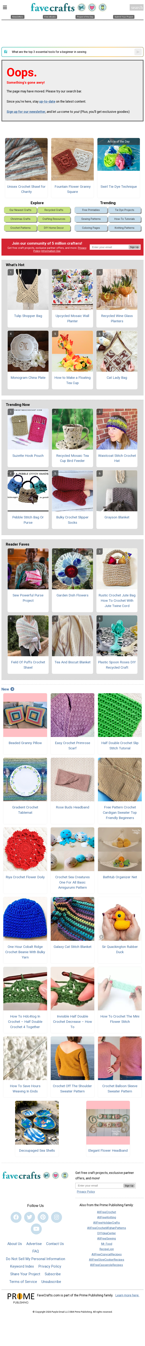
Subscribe (53, 1274)
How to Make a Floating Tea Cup (72, 380)
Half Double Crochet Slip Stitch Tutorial (120, 745)
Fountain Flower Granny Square (73, 189)
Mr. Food (106, 1244)
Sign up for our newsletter (26, 112)
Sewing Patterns (91, 219)
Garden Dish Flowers (72, 595)
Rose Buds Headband (72, 807)
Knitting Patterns (124, 227)
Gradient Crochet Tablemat (25, 810)
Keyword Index (22, 1266)
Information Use (51, 251)
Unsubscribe (51, 1281)
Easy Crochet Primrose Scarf (72, 745)
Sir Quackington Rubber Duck (120, 949)
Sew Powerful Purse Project (28, 598)
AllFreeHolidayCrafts (106, 1222)
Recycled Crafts (54, 210)
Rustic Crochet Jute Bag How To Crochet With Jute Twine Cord (117, 600)
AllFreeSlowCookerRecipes (106, 1259)
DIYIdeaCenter (106, 1233)
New (7, 689)
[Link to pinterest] (43, 1217)
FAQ (35, 1251)
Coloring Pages (91, 227)
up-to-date (47, 101)
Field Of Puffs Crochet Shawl (28, 665)
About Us (14, 1244)
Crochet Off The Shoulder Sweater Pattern (72, 1088)
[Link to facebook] (16, 1217)
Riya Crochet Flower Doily (25, 877)
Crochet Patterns (20, 227)
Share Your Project (25, 1274)
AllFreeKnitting (106, 1217)
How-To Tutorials (124, 219)
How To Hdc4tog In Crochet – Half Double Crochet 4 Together (25, 1021)
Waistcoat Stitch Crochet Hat (117, 458)
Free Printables (91, 210)
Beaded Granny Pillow (25, 743)
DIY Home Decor (54, 227)
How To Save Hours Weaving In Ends (25, 1088)
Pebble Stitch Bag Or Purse (28, 520)
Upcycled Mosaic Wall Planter (72, 318)
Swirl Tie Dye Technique (118, 186)
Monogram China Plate (28, 378)
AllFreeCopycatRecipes (107, 1254)
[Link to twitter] (29, 1217)
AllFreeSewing (106, 1238)
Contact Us (55, 1244)
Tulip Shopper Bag (28, 316)
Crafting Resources (53, 219)
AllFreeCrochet (106, 1212)
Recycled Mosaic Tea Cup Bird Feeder (72, 458)
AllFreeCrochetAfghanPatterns (106, 1228)
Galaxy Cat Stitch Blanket (72, 947)
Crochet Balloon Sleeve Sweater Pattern (119, 1088)
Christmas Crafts (20, 219)
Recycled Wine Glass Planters (117, 318)
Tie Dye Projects (124, 210)
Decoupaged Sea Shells (37, 1150)
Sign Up (134, 247)
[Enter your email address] (99, 1185)
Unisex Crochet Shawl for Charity (26, 189)
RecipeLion (106, 1249)
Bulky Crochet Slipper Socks (72, 520)
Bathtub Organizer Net (120, 877)
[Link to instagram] (56, 1217)
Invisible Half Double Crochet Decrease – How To (72, 1021)
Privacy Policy (49, 1266)
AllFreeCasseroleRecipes (106, 1265)
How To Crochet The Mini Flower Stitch (119, 1019)
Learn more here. (127, 1295)
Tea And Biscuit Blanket (72, 662)
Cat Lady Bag (117, 378)
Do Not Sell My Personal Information (35, 1259)
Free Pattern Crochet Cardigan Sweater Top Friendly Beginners (120, 812)
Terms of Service (23, 1281)
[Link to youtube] (36, 1229)
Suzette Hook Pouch (28, 456)
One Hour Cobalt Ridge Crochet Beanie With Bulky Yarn (25, 952)
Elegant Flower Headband (108, 1150)
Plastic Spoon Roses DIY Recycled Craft (117, 665)
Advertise (34, 1244)
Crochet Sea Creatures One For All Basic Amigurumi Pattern (72, 882)
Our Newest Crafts (20, 210)
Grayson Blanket (117, 517)
